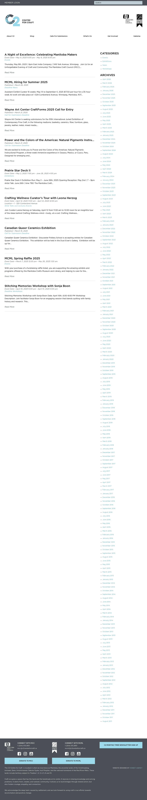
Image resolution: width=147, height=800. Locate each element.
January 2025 (107, 135)
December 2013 (108, 624)
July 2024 (106, 158)
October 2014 (107, 590)
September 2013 (108, 635)
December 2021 (108, 273)
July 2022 (106, 247)
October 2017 (107, 460)
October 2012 (107, 676)
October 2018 (107, 415)
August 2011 (107, 721)
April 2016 (106, 527)
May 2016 (106, 523)
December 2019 (108, 363)
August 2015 (107, 557)
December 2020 (108, 318)
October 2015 (107, 549)
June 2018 (106, 430)
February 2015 (108, 575)
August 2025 (107, 109)
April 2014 (106, 609)
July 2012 (106, 687)
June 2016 (106, 520)
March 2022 (107, 262)
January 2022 (107, 270)
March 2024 (107, 173)
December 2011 (108, 710)
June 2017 (106, 475)
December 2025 (108, 94)
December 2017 (108, 452)
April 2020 (106, 348)
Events (105, 58)
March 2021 (106, 307)
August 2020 (107, 333)
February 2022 (108, 266)
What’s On (87, 36)
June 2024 (106, 161)
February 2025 (108, 131)
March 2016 (107, 531)
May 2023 (106, 210)
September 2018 (108, 419)
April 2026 (106, 79)
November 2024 (108, 143)
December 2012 (108, 669)
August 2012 (107, 684)
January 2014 (107, 620)
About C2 (10, 36)
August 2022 (107, 243)
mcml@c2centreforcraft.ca (75, 748)
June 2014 (106, 602)
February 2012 (108, 702)
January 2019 (107, 404)
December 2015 (108, 542)
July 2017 (106, 471)
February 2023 (108, 221)
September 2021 (108, 284)
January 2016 (107, 538)
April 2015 (106, 568)
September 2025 (109, 105)
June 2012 (106, 691)
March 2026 (107, 83)
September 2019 (108, 374)
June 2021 (106, 296)
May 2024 (106, 165)
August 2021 (107, 288)
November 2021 (108, 277)
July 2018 (106, 426)
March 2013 (107, 658)
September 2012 (108, 680)
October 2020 (108, 325)
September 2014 (108, 594)
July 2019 (106, 381)
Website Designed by (127, 768)
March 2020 (107, 352)
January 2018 (107, 449)
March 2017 (106, 486)
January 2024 (107, 180)
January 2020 (107, 359)
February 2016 (108, 534)
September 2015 (108, 553)
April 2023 (106, 214)
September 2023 (109, 195)
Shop (32, 36)
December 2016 (108, 497)
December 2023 (108, 184)
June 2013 (106, 646)
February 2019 (108, 400)
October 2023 (108, 191)
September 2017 (108, 464)
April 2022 (106, 258)
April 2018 (106, 437)
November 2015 (108, 546)
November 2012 (108, 673)
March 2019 (107, 396)
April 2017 (106, 482)
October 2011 (107, 717)
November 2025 (108, 98)
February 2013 (108, 661)
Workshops (107, 69)
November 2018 (108, 411)
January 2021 (107, 314)
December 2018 (108, 408)
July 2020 (106, 337)
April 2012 (106, 695)
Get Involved (113, 36)
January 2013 (107, 665)
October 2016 (107, 505)
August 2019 (107, 378)
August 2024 (107, 154)
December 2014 (108, 583)
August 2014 (107, 598)
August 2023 (107, 199)
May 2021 (106, 299)
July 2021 (106, 292)
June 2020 (106, 340)
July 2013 (106, 643)
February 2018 (108, 445)
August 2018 (107, 423)
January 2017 (107, 493)
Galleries (136, 36)
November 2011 (108, 714)
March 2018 (107, 441)
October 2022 (107, 236)
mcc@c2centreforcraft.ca (27, 748)
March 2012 (106, 699)
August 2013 (107, 639)
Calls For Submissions (58, 36)
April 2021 (106, 303)
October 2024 (108, 146)
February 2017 (108, 490)
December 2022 (108, 228)
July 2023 (106, 202)
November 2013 (108, 628)
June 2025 (106, 117)
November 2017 (108, 456)
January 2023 (107, 225)
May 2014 (106, 605)
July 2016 (106, 516)
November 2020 (108, 322)
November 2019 (108, 367)
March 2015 (107, 572)
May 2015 (106, 564)
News (104, 65)
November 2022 (108, 232)
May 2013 (106, 650)
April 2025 (106, 124)
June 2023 (106, 206)
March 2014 (107, 613)
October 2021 (107, 281)
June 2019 (106, 385)
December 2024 (108, 139)
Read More (9, 73)
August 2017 (107, 467)
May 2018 (106, 434)
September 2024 (109, 150)
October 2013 (107, 631)
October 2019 (107, 370)
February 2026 (108, 87)
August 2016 (107, 512)
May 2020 (106, 344)
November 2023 (108, 187)
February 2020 (108, 355)
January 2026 (107, 90)
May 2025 (106, 120)
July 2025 (106, 113)
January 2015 (107, 579)
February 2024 (108, 176)
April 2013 (106, 654)
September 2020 (109, 329)
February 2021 (108, 311)
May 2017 (106, 478)
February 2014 (108, 617)
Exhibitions (106, 61)
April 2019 (106, 393)
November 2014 (108, 587)
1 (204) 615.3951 (23, 746)
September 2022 (109, 240)
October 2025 (108, 102)
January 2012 (107, 706)
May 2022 (106, 255)
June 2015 (106, 561)
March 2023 (107, 217)
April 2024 (106, 169)
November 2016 (108, 501)
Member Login (12, 3)
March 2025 (107, 128)
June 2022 (106, 251)
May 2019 (106, 389)
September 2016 (108, 508)
